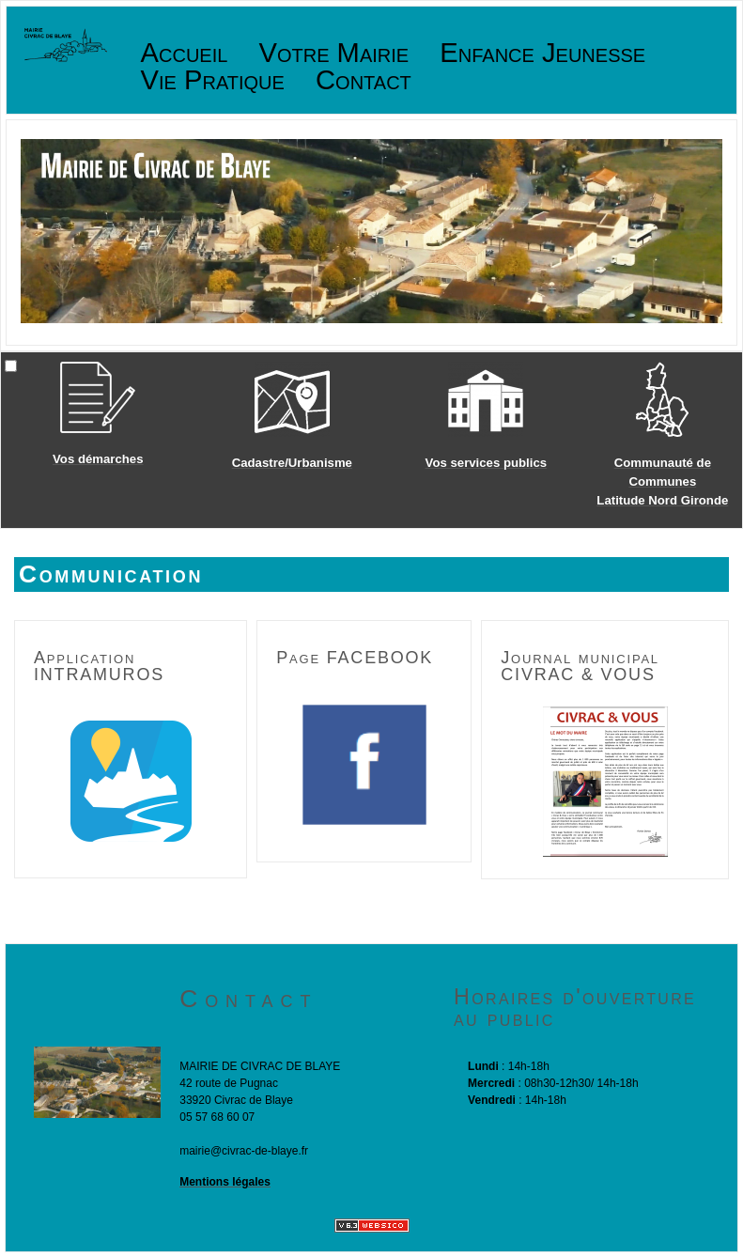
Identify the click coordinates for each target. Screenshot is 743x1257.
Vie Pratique (213, 80)
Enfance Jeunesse (542, 53)
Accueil (184, 53)
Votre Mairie (334, 53)
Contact (363, 80)
